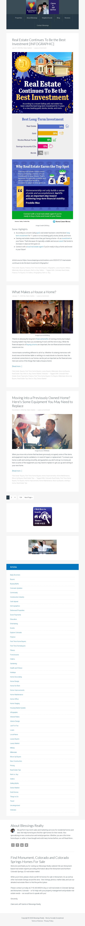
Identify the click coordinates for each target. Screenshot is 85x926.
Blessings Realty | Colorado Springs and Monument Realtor (42, 7)
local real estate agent (35, 247)
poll (38, 233)
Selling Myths (14, 783)
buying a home (32, 344)
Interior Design (15, 721)
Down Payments (22, 376)
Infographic (51, 268)
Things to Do (14, 797)
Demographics (15, 606)
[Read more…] (17, 366)
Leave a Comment (40, 48)
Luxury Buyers (60, 268)
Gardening (13, 663)
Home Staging (15, 703)
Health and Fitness (16, 668)
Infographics (37, 273)
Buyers (22, 268)
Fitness (12, 650)
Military (68, 268)
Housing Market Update (18, 708)
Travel (12, 801)
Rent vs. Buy (35, 270)
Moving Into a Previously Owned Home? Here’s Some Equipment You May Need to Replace (42, 402)
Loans (12, 730)
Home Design (14, 681)
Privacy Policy (48, 921)
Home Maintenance (63, 476)
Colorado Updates (16, 588)
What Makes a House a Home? (34, 292)
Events (12, 628)
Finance (27, 268)
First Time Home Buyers (39, 268)
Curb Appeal (14, 601)
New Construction (16, 761)
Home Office (14, 699)
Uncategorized (15, 805)
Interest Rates (14, 717)
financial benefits (42, 339)
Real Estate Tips (17, 374)
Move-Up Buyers (24, 270)
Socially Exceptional (57, 918)
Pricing (12, 765)
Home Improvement (31, 481)
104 (20, 497)
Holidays (13, 672)
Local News (14, 734)
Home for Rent (15, 686)
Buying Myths (14, 584)
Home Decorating (16, 677)
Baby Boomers (15, 575)
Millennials (15, 270)
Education (13, 619)
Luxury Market (14, 743)
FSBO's (12, 659)
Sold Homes (14, 792)
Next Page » (29, 497)
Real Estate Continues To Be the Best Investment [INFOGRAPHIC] (39, 42)
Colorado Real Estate (62, 270)
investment (66, 238)
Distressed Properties (17, 610)
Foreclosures (14, 655)
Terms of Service (37, 921)
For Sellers (29, 273)
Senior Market (36, 374)
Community (14, 593)
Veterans (45, 374)
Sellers (42, 270)
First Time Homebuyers (18, 646)
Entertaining (14, 624)
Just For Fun (14, 726)
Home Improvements (49, 476)
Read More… (69, 838)
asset (61, 241)
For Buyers (21, 273)
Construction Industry (17, 597)
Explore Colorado (16, 632)
